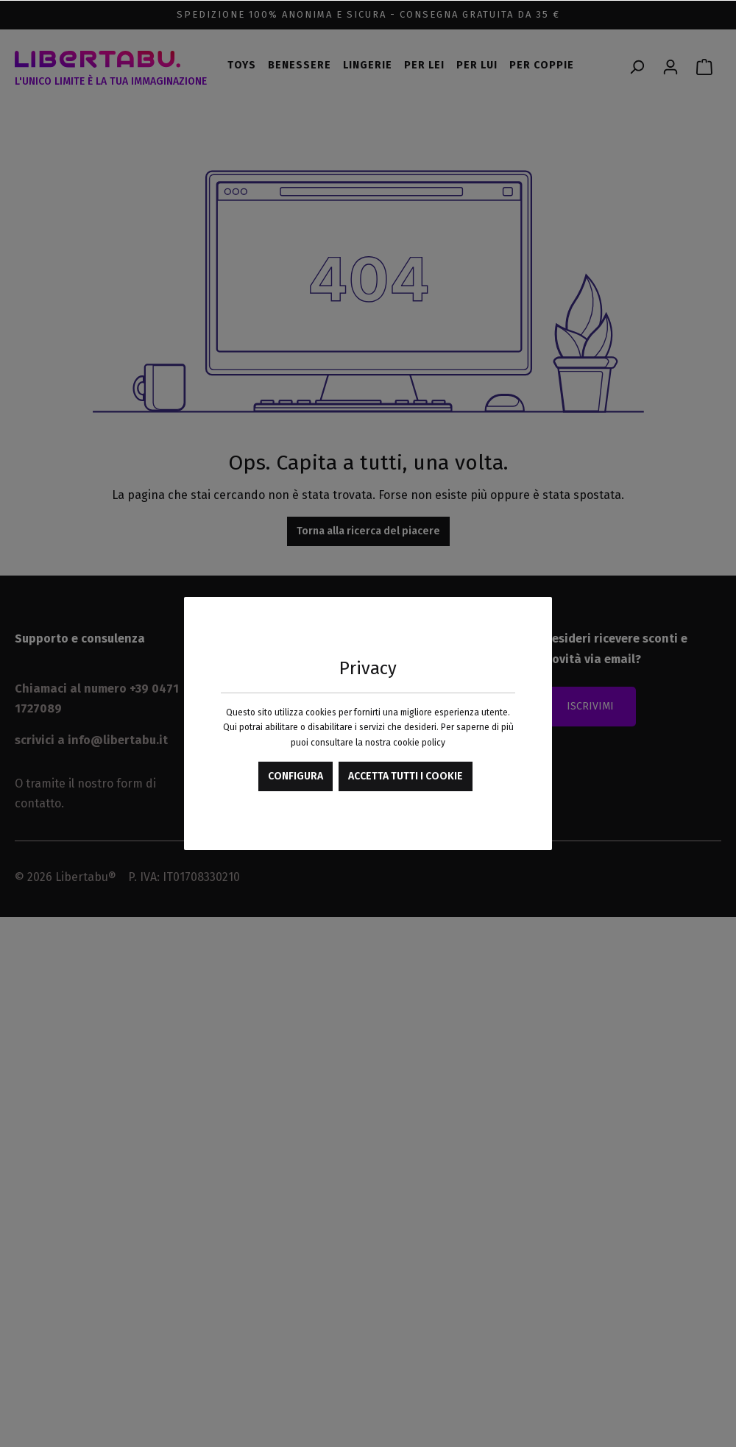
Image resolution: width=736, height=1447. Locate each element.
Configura (295, 776)
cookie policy (419, 742)
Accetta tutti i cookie (405, 776)
